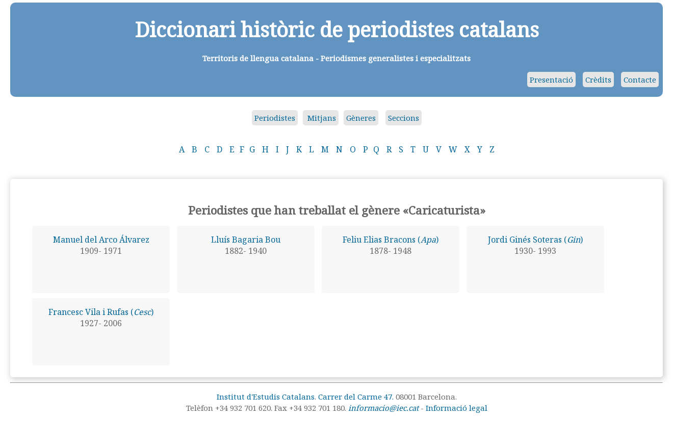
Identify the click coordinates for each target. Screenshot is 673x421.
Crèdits (598, 79)
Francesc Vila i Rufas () (100, 312)
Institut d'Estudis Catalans (266, 396)
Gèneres (361, 118)
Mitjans (320, 118)
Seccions (403, 118)
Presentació (551, 79)
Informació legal (456, 408)
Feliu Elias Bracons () (390, 239)
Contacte (640, 79)
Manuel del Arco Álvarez (101, 239)
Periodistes (274, 118)
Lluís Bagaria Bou (245, 239)
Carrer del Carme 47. (356, 396)
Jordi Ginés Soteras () (535, 239)
